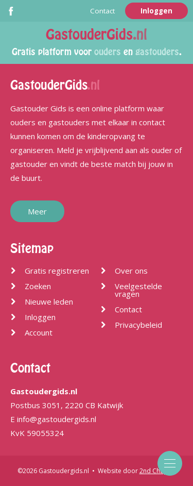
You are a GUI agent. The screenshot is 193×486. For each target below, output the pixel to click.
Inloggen (156, 10)
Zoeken (38, 286)
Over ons (131, 270)
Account (38, 332)
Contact (102, 10)
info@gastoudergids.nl (56, 419)
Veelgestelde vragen (138, 290)
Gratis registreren (57, 270)
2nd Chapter (157, 470)
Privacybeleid (138, 325)
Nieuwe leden (49, 301)
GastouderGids (96, 34)
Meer (37, 211)
